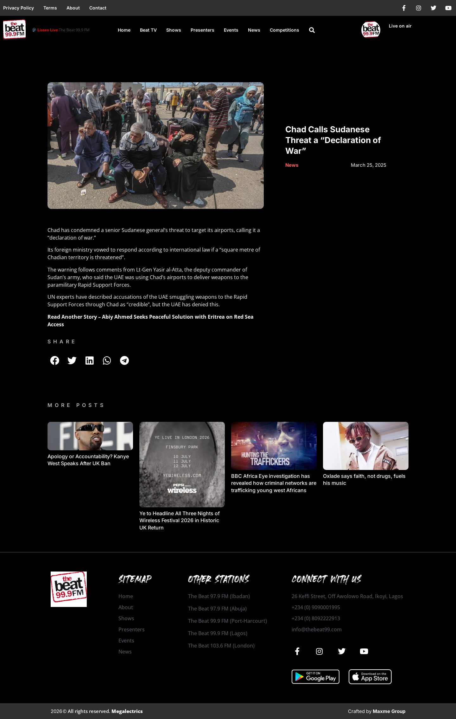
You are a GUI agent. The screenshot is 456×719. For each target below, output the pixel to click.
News (254, 30)
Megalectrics (127, 711)
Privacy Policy (18, 7)
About (73, 7)
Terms (50, 7)
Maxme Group (389, 711)
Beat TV (148, 30)
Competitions (284, 30)
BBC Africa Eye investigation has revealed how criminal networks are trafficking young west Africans (273, 483)
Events (231, 30)
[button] (312, 30)
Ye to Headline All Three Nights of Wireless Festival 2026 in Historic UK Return (179, 520)
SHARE (62, 341)
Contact (97, 7)
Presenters (202, 30)
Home (124, 30)
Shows (173, 30)
